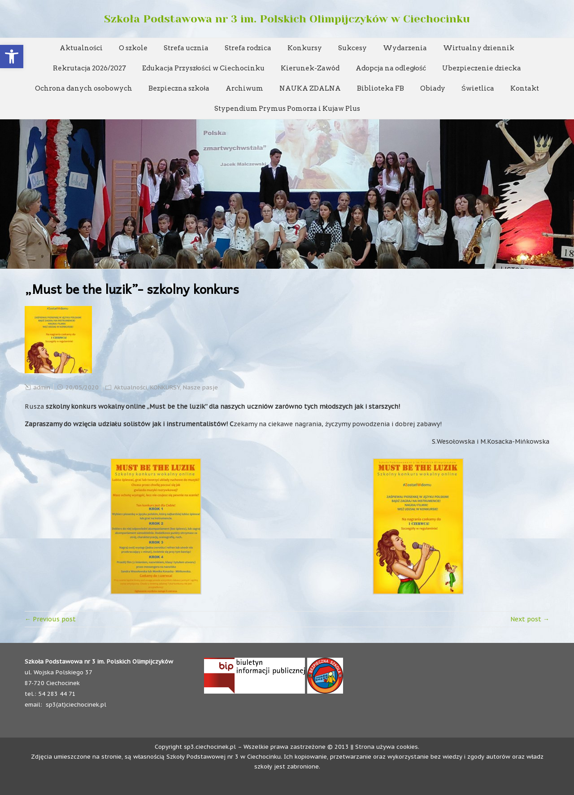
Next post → (529, 619)
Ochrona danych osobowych (83, 88)
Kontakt (524, 88)
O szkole (133, 48)
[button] (11, 56)
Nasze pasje (200, 387)
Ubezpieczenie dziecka (481, 68)
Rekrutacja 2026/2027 (89, 68)
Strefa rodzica (248, 48)
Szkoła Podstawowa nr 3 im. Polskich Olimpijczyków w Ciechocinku (287, 19)
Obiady (432, 88)
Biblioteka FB (380, 88)
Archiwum (244, 88)
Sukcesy (352, 48)
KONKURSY (165, 387)
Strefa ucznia (186, 48)
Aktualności (81, 48)
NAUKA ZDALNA (310, 88)
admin (41, 387)
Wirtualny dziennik (478, 48)
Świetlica (477, 88)
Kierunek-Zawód (310, 68)
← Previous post (50, 619)
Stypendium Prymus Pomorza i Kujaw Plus (287, 109)
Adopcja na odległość (391, 68)
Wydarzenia (405, 48)
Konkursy (304, 48)
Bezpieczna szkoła (178, 88)
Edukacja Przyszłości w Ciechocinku (203, 68)
